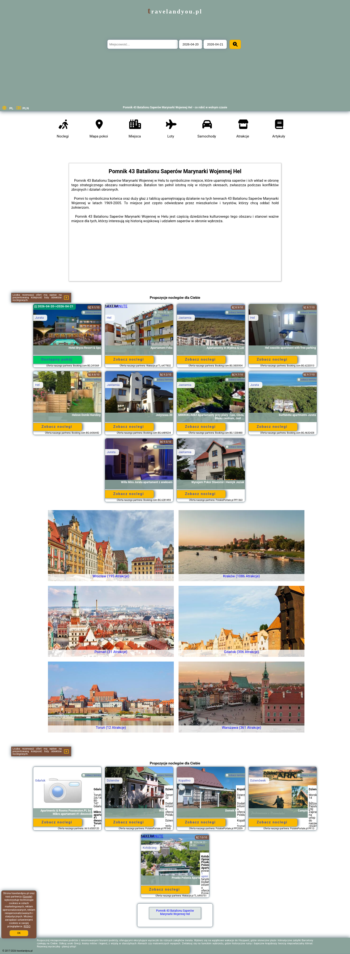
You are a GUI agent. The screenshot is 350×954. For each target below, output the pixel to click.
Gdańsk (40, 780)
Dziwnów (113, 780)
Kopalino (185, 780)
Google (27, 896)
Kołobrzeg (150, 847)
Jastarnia (185, 317)
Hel (109, 317)
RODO (27, 926)
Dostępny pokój (57, 359)
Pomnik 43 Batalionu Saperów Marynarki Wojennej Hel (175, 912)
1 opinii (204, 875)
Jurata (39, 317)
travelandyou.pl (175, 11)
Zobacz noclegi (128, 359)
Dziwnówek (258, 780)
